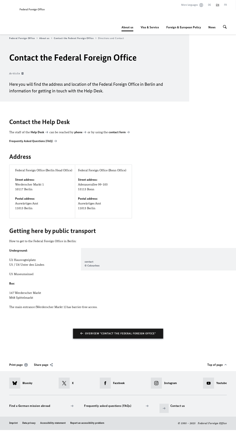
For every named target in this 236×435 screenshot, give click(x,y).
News (212, 27)
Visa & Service (150, 27)
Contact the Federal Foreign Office (75, 38)
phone (78, 132)
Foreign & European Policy (183, 27)
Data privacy (29, 428)
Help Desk (37, 132)
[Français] (225, 5)
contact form (117, 132)
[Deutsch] (209, 5)
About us (127, 27)
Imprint (13, 428)
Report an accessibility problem (87, 428)
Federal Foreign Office (23, 38)
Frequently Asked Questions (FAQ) (31, 141)
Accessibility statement (53, 428)
